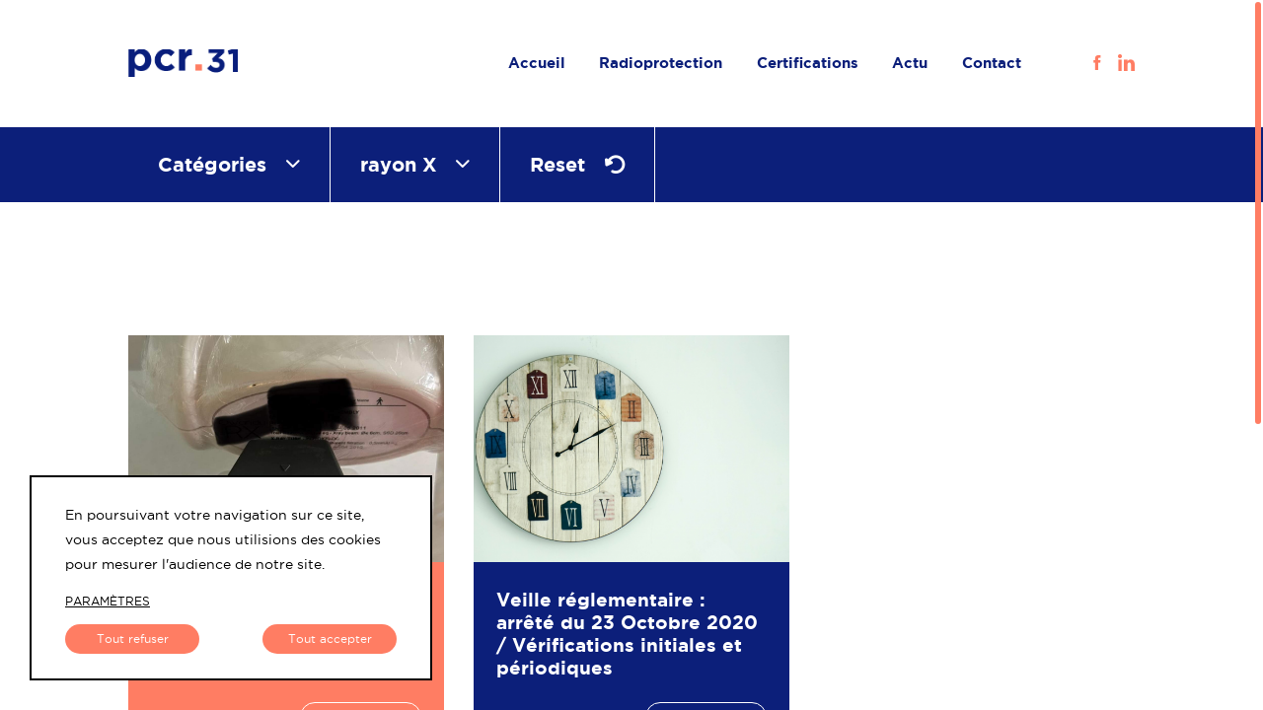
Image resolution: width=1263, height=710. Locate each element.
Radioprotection (660, 62)
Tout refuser (133, 638)
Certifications (807, 62)
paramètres (107, 601)
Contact (991, 62)
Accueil (536, 62)
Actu (910, 62)
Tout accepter (330, 638)
